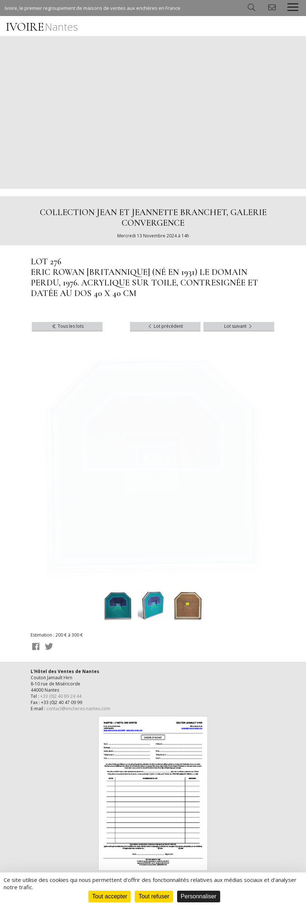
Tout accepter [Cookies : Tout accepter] (109, 896)
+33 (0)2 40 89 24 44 (60, 696)
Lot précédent (165, 326)
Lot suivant (238, 326)
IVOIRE (42, 27)
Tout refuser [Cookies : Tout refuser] (153, 896)
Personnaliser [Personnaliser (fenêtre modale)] (199, 896)
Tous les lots (67, 326)
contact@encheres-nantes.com (78, 708)
